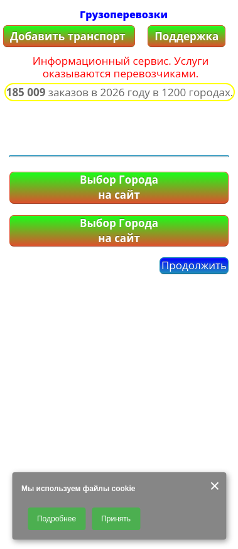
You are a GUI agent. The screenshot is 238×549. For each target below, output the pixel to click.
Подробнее (56, 518)
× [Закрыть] (215, 486)
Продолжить (194, 265)
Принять (116, 518)
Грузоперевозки (124, 14)
